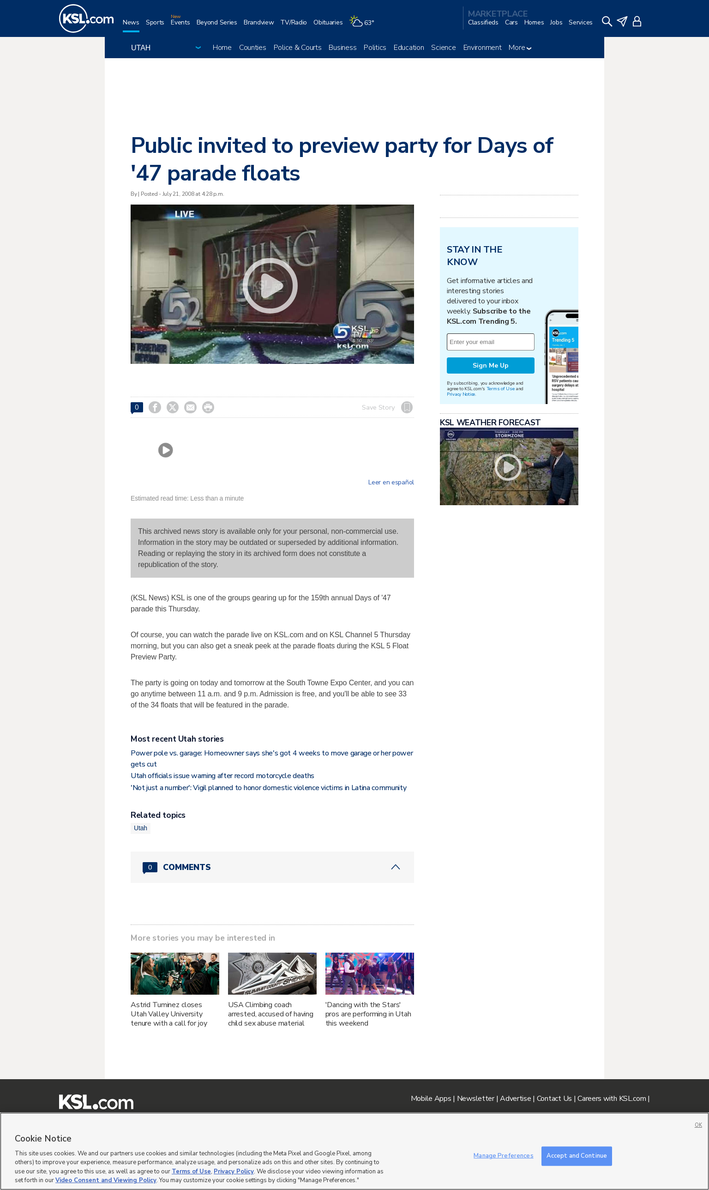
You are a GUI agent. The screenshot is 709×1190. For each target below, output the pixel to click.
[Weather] (364, 26)
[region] (354, 1151)
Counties (252, 47)
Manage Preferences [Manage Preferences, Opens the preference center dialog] (503, 1156)
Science (443, 47)
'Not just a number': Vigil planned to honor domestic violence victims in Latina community (269, 788)
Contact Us (554, 1098)
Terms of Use (501, 389)
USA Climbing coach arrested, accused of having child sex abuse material (270, 1014)
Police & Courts (298, 47)
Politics (375, 47)
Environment (482, 47)
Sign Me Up (491, 365)
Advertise (515, 1098)
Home (222, 47)
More (520, 47)
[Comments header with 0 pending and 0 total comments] (272, 867)
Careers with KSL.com (611, 1098)
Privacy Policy (234, 1171)
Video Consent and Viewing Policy (105, 1180)
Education (409, 47)
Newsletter (475, 1098)
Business (342, 47)
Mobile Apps (431, 1098)
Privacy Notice (461, 394)
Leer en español (391, 482)
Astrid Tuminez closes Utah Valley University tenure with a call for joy (169, 1014)
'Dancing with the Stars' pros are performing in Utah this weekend (368, 1014)
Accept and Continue (577, 1156)
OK (698, 1125)
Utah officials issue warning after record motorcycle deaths (222, 776)
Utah (140, 828)
